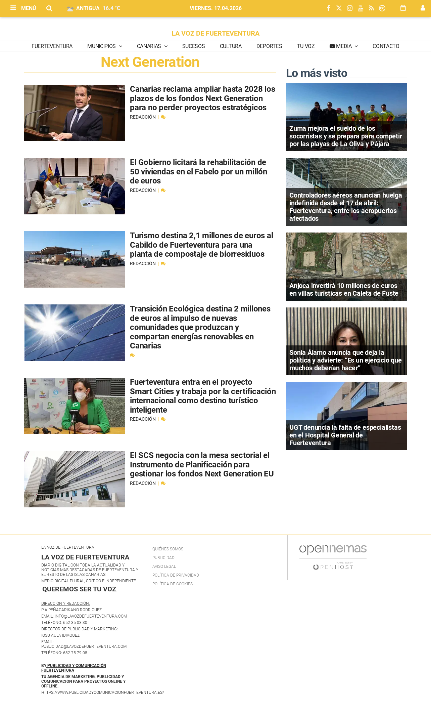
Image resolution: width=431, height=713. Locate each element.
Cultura (231, 46)
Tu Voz (306, 46)
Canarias (149, 46)
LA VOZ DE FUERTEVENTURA (215, 33)
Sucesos (193, 46)
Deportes (269, 46)
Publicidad (163, 557)
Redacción (143, 117)
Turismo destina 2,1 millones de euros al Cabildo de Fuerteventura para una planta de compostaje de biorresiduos (201, 245)
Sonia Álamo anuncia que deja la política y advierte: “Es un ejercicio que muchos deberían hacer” (345, 360)
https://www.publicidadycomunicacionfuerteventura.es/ (102, 692)
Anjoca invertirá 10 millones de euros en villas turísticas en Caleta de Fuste (343, 289)
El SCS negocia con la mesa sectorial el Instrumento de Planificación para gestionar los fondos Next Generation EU (202, 464)
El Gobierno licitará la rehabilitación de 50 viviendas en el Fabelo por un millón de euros (198, 171)
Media (344, 46)
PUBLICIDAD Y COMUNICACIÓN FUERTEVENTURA (73, 668)
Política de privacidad (175, 575)
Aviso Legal (164, 566)
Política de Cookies (172, 584)
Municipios (102, 46)
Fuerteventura (52, 46)
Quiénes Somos (167, 549)
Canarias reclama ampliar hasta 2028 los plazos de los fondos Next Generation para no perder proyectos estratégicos (202, 98)
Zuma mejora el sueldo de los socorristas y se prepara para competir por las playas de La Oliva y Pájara (345, 136)
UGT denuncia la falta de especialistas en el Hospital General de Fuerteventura (345, 435)
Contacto (386, 46)
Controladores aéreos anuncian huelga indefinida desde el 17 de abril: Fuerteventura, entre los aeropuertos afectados (345, 206)
